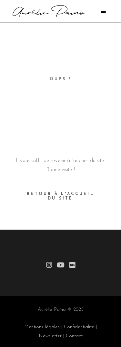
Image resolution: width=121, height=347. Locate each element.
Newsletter (50, 336)
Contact (74, 336)
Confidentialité (79, 327)
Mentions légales (42, 327)
